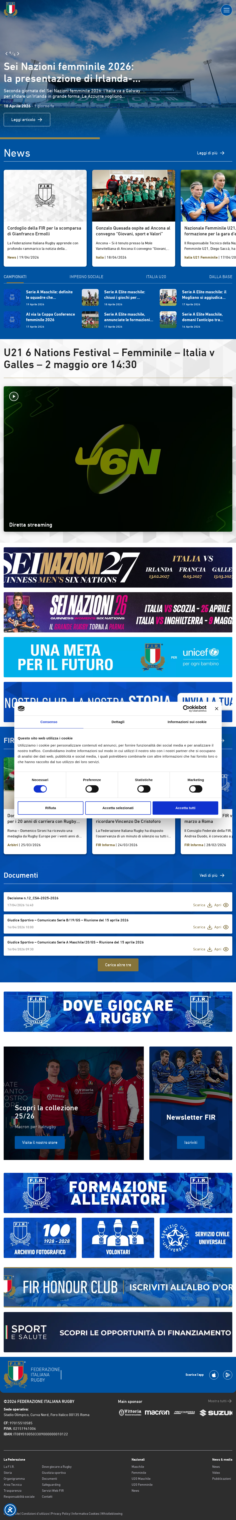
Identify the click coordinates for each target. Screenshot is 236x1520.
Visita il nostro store (39, 1142)
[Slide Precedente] (6, 53)
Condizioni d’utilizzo (35, 1513)
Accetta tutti (185, 808)
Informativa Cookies (85, 1513)
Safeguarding (51, 1484)
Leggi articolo (27, 119)
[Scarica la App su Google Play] (227, 1375)
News (135, 1490)
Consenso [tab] (48, 722)
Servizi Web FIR (53, 1490)
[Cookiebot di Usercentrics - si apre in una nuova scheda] (186, 708)
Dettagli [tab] (118, 722)
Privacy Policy (60, 1513)
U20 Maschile (141, 1478)
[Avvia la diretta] (118, 396)
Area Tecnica (13, 1484)
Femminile (139, 1472)
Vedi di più (212, 875)
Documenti (49, 1478)
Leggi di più (211, 153)
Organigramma (14, 1478)
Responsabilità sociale (19, 1496)
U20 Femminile (142, 1484)
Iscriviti (190, 1142)
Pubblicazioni (221, 1478)
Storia (8, 1472)
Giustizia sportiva (54, 1472)
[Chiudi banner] (216, 708)
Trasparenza (12, 1490)
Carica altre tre (118, 964)
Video (216, 1472)
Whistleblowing (111, 1513)
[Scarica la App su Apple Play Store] (213, 1375)
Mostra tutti (220, 1401)
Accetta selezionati (117, 808)
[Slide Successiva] (18, 53)
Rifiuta (50, 808)
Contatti (47, 1496)
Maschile (138, 1466)
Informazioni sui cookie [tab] (187, 722)
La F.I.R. (9, 1466)
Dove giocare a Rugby (57, 1466)
